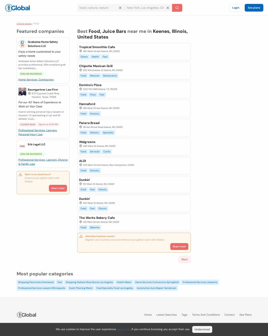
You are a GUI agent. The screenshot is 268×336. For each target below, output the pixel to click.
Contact (230, 314)
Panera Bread (89, 123)
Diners (84, 56)
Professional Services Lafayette (200, 282)
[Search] (177, 8)
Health (95, 56)
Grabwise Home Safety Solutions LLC (43, 44)
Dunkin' (84, 180)
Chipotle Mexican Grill (96, 66)
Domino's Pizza (90, 85)
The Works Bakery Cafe (97, 218)
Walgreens (87, 142)
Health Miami (124, 282)
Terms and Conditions (206, 314)
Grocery (94, 113)
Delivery (94, 132)
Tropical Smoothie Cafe (97, 47)
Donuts (102, 189)
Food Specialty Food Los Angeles (115, 288)
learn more (123, 329)
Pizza (93, 94)
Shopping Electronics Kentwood (36, 282)
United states (24, 23)
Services (94, 151)
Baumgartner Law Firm (43, 89)
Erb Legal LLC (36, 144)
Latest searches (166, 314)
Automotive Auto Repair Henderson (156, 288)
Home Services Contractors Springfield (157, 282)
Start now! (58, 188)
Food (83, 75)
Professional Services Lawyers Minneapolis (41, 288)
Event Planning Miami (81, 288)
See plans (254, 7)
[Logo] (17, 8)
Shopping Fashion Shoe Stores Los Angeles (89, 282)
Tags (184, 314)
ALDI (82, 161)
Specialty (108, 132)
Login (235, 7)
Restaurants (110, 75)
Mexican (94, 75)
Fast (105, 56)
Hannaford (87, 104)
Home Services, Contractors (36, 79)
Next (184, 259)
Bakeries (94, 227)
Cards (106, 151)
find (60, 282)
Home (148, 314)
